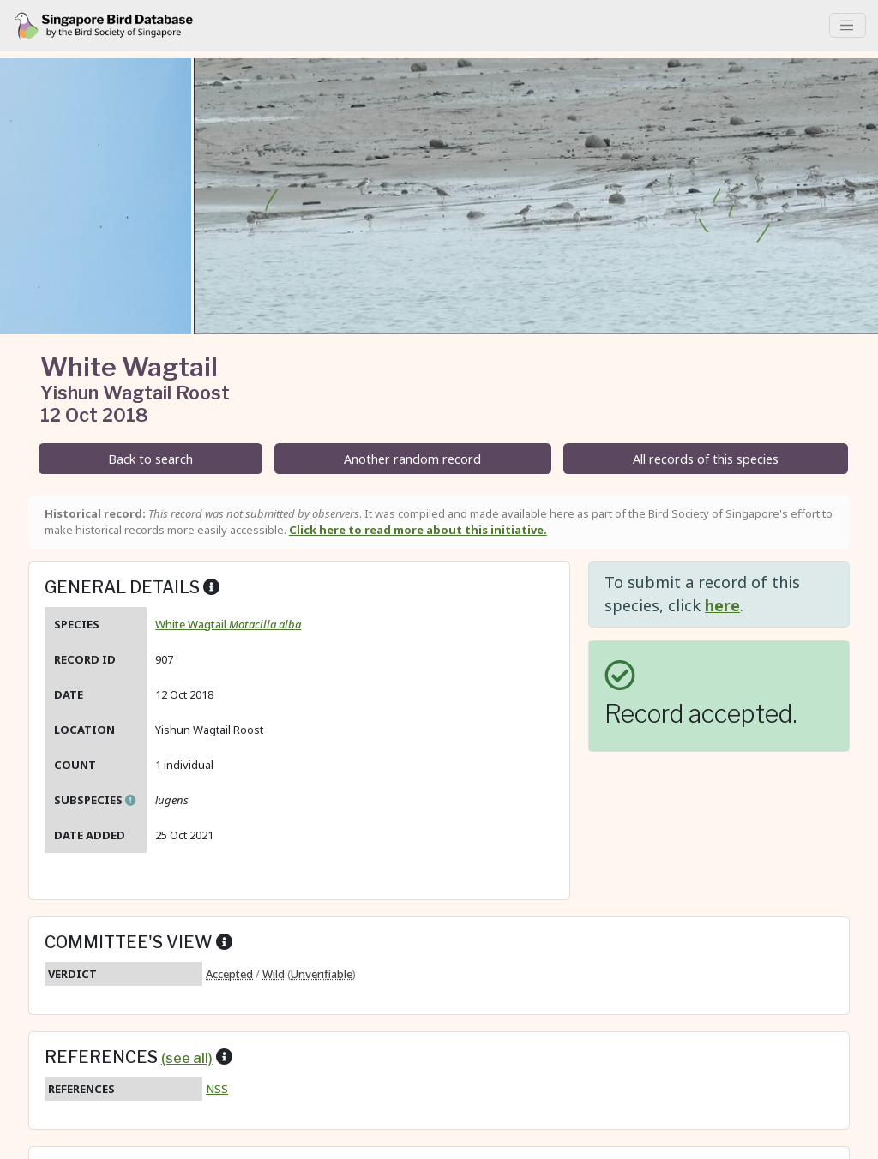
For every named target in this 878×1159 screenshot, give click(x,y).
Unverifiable (321, 974)
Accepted (229, 974)
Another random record (412, 459)
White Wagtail (228, 624)
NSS (217, 1088)
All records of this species (706, 459)
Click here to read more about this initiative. (418, 529)
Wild (273, 974)
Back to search (150, 459)
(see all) (187, 1057)
